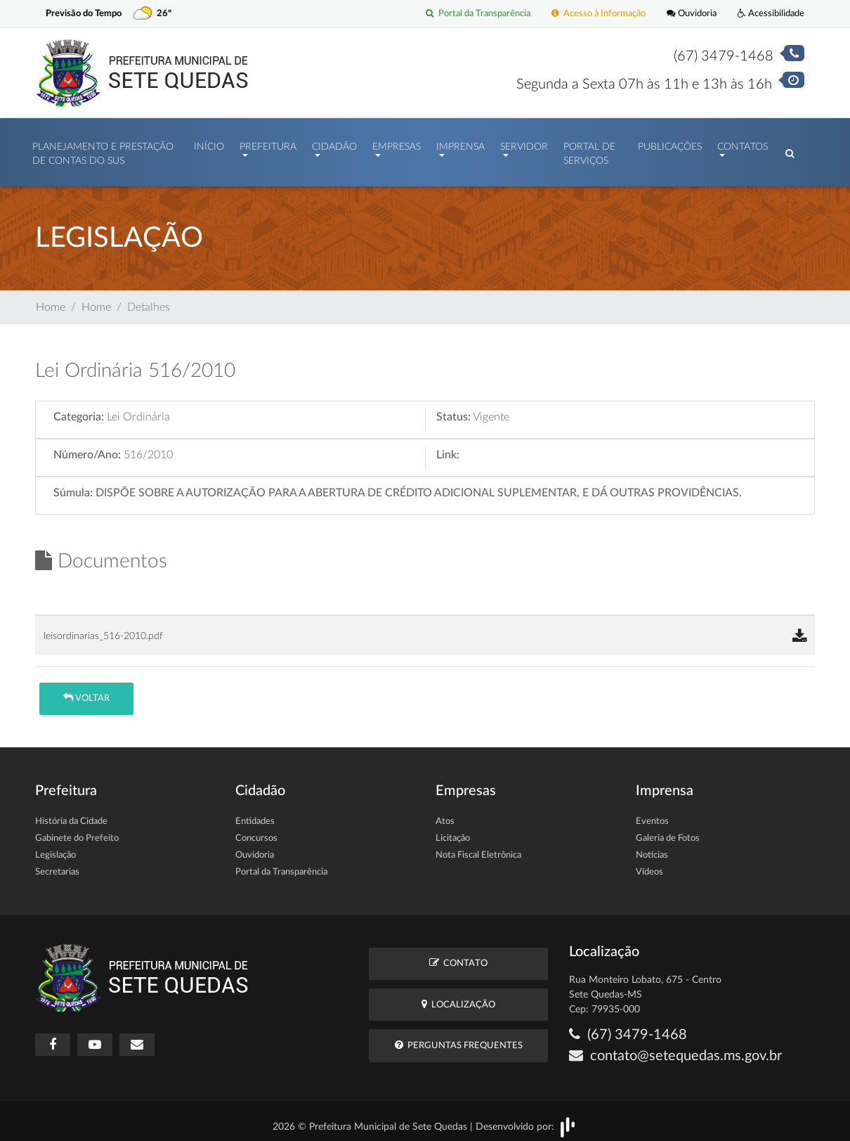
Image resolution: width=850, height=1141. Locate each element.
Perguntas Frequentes (459, 1038)
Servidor (524, 143)
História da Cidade (71, 814)
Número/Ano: (87, 447)
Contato (458, 955)
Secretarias (57, 865)
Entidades (255, 814)
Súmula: (73, 485)
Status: (453, 409)
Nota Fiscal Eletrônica (478, 848)
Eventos (652, 814)
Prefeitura (268, 143)
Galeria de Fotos (668, 831)
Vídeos (649, 865)
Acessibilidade (771, 13)
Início (209, 143)
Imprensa (460, 143)
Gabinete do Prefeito (77, 831)
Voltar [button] (86, 690)
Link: (447, 447)
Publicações (670, 143)
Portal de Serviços (589, 150)
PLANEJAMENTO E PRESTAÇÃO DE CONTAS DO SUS (103, 150)
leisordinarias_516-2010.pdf (103, 629)
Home (50, 300)
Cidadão (334, 143)
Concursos (256, 831)
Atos (445, 814)
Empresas (396, 143)
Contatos (742, 143)
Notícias (652, 848)
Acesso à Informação (598, 13)
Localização (458, 997)
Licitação (453, 831)
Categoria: (78, 409)
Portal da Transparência (478, 13)
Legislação (55, 848)
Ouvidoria (692, 13)
